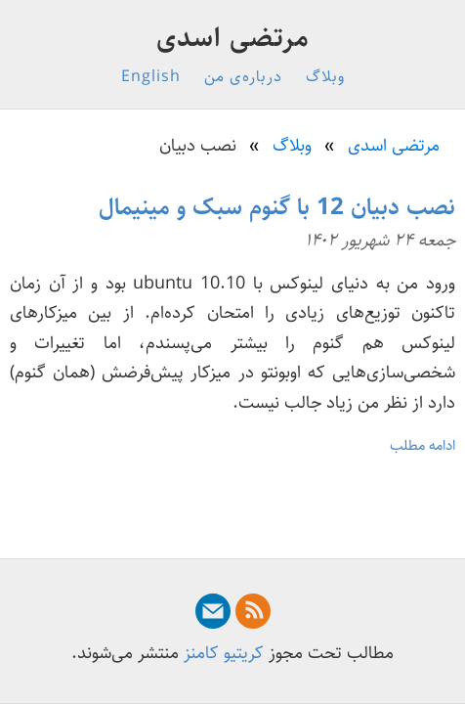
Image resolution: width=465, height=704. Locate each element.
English (151, 77)
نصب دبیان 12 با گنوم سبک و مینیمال (277, 207)
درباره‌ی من (243, 77)
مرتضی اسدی (233, 38)
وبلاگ (325, 77)
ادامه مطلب (422, 445)
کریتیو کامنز (224, 653)
